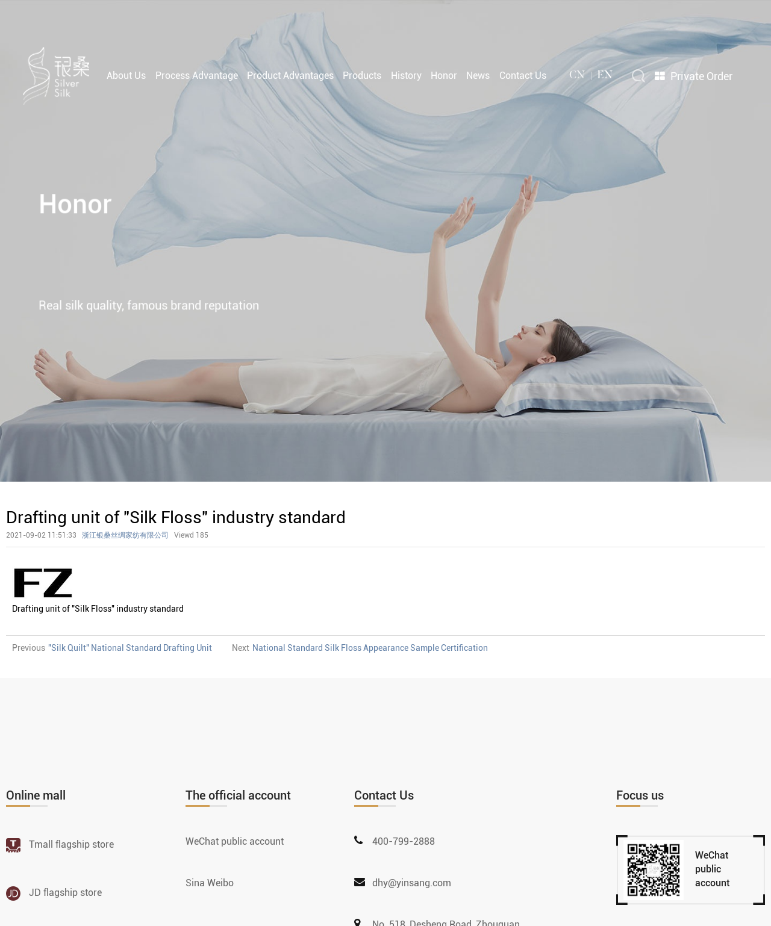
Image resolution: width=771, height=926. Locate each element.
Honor (444, 74)
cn (577, 74)
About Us (126, 74)
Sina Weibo (210, 883)
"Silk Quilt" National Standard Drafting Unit (130, 648)
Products (362, 74)
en (605, 74)
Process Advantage (196, 74)
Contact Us (522, 74)
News (478, 74)
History (406, 74)
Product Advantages (290, 74)
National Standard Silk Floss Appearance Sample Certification (370, 648)
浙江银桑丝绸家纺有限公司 (125, 535)
